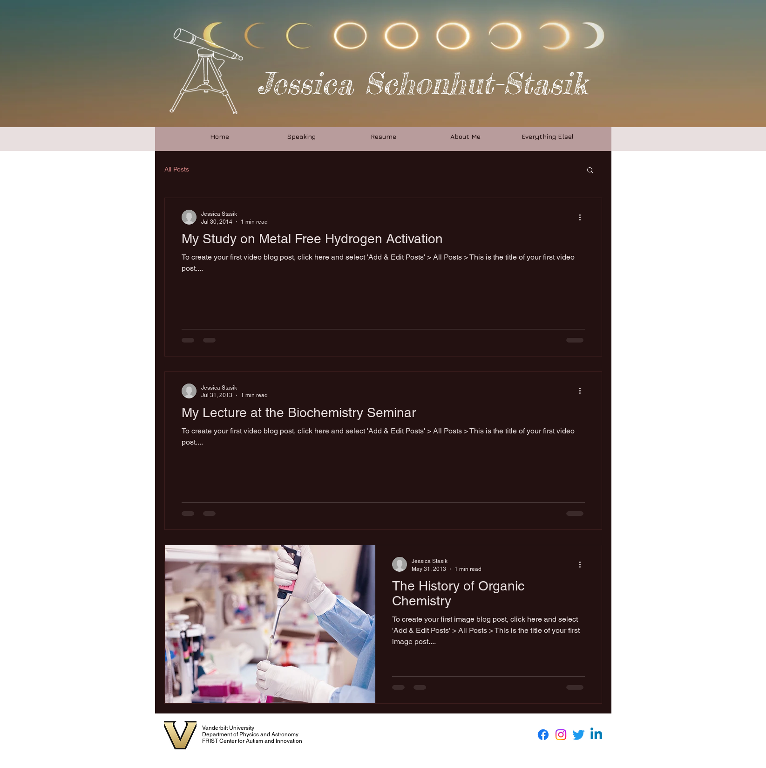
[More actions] (583, 217)
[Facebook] (543, 734)
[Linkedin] (596, 734)
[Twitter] (578, 734)
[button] (590, 171)
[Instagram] (561, 734)
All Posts (176, 169)
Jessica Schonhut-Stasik (422, 83)
